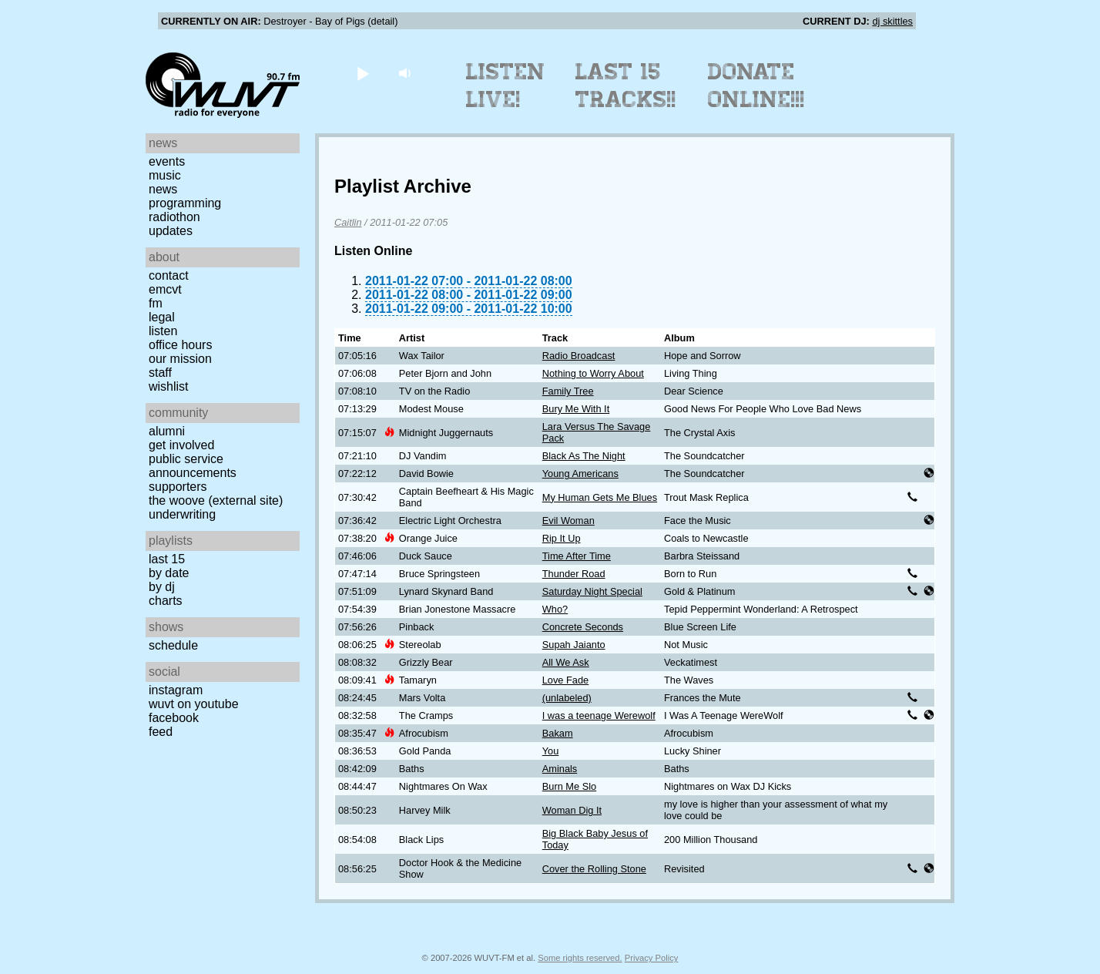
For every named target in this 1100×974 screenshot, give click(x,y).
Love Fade (565, 680)
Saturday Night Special (592, 591)
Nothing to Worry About (593, 373)
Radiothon (174, 216)
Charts (166, 600)
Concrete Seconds (582, 627)
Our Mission (180, 358)
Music (165, 175)
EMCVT (165, 289)
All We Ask (565, 662)
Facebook (174, 717)
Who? (555, 609)
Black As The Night (583, 456)
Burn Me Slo (569, 786)
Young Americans (580, 473)
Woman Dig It (572, 810)
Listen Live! (505, 85)
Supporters (178, 486)
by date (169, 572)
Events (167, 161)
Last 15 (167, 559)
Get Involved (181, 445)
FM (156, 303)
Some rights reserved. (580, 957)
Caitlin (348, 222)
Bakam (557, 733)
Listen (163, 331)
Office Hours (180, 344)
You (550, 751)
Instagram (176, 690)
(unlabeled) (567, 698)
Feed (161, 731)
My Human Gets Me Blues (599, 497)
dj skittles (892, 21)
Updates (171, 230)
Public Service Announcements (192, 465)
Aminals (560, 768)
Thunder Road (573, 573)
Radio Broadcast (578, 355)
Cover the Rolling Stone (594, 869)
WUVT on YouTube (194, 703)
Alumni (167, 431)
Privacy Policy (652, 957)
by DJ (162, 586)
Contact (169, 275)
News (163, 189)
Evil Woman (568, 520)
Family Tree (568, 391)
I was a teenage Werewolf (599, 715)
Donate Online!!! (756, 85)
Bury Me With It (575, 409)
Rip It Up (561, 538)
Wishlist (169, 386)
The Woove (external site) (216, 500)
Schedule (173, 645)
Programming (185, 203)
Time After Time (576, 556)
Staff (160, 372)
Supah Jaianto (573, 644)
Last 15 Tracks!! (625, 85)
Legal (162, 317)
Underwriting (182, 514)
